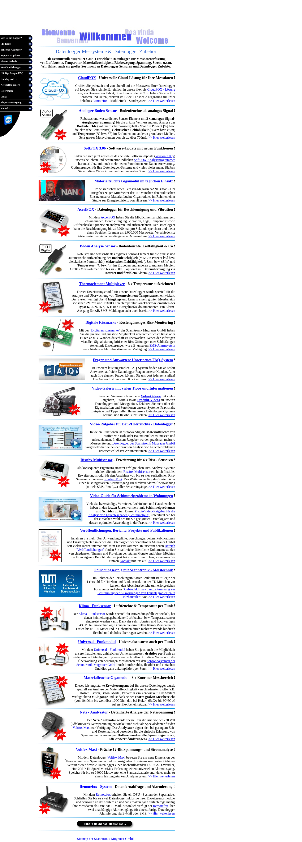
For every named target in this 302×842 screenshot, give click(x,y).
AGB (143, 23)
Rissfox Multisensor (96, 460)
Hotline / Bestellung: (13, 30)
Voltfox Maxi (81, 727)
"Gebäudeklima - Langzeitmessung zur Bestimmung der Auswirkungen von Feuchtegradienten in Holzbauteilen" (136, 593)
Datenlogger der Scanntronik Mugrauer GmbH (143, 443)
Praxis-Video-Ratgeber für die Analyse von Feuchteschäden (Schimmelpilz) (131, 513)
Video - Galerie (8, 61)
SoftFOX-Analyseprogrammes (154, 160)
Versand (154, 23)
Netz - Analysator (94, 712)
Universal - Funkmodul (109, 649)
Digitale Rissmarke (101, 322)
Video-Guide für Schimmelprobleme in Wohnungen (131, 496)
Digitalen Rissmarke (105, 330)
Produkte (5, 43)
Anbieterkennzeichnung (119, 23)
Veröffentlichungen (10, 67)
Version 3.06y (164, 156)
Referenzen (6, 90)
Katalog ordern (8, 79)
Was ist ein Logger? (11, 37)
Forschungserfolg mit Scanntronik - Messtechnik (133, 570)
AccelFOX (85, 209)
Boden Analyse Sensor (98, 246)
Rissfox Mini (113, 479)
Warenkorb (9, 23)
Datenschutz (169, 23)
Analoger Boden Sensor (98, 111)
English (90, 23)
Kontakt (5, 108)
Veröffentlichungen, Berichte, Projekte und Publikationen (126, 530)
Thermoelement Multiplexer (102, 284)
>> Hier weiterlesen (161, 101)
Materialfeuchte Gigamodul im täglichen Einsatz (134, 181)
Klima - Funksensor (91, 614)
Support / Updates (10, 55)
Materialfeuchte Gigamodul (106, 678)
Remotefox (100, 101)
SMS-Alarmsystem (162, 345)
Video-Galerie (151, 396)
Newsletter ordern (10, 84)
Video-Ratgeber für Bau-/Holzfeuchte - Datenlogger (132, 424)
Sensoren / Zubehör (11, 49)
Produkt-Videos (148, 400)
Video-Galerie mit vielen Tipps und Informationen (133, 388)
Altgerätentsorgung (10, 102)
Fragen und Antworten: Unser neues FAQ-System (133, 360)
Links (3, 96)
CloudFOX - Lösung (161, 89)
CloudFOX (87, 78)
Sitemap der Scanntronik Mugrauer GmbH (105, 839)
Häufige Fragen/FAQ (11, 73)
